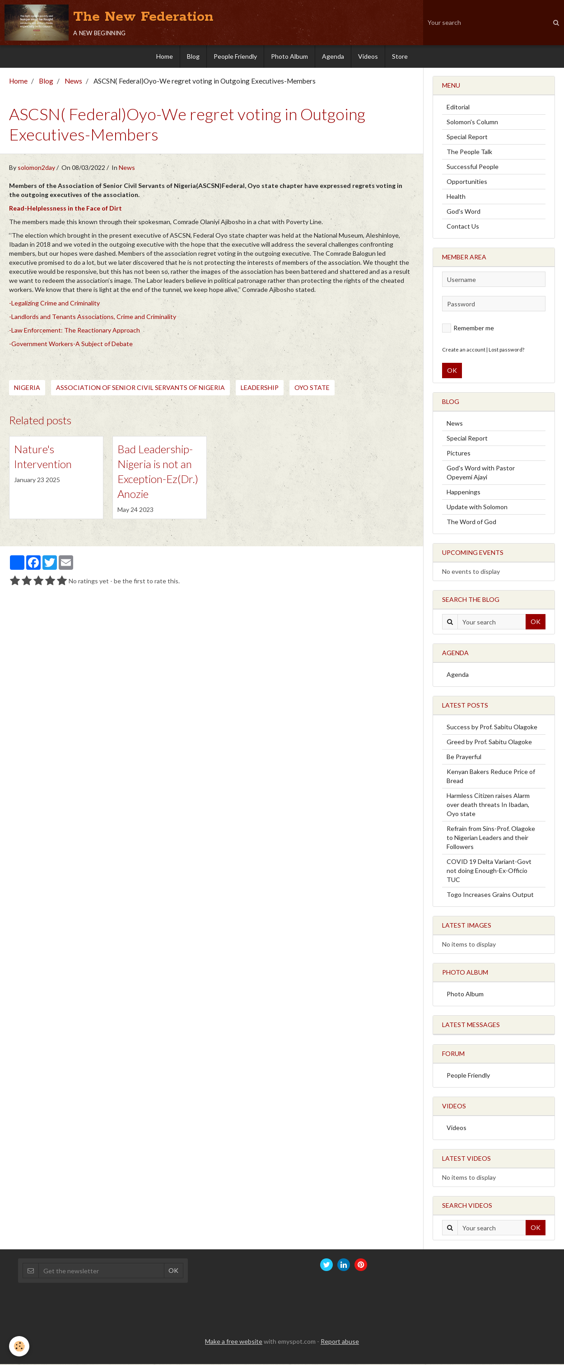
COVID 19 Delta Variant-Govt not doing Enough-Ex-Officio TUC (489, 871)
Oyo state (312, 388)
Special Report (467, 137)
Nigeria (27, 388)
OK (452, 371)
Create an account (463, 350)
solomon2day (36, 168)
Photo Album (289, 56)
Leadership (260, 388)
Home (164, 56)
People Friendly (235, 56)
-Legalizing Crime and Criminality (54, 304)
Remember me (468, 328)
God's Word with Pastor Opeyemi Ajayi (481, 473)
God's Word (463, 212)
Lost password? (506, 350)
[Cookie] (19, 1346)
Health (456, 197)
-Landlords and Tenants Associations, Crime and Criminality (92, 317)
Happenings (463, 493)
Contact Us (463, 227)
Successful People (473, 167)
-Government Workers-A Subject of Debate (71, 344)
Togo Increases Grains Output (490, 895)
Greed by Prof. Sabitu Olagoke (489, 742)
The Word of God (471, 522)
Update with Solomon (477, 507)
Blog (193, 56)
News (73, 82)
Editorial (458, 108)
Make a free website (233, 1342)
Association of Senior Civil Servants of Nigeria (140, 388)
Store (400, 56)
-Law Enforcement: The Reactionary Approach (74, 331)
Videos (368, 56)
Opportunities (467, 182)
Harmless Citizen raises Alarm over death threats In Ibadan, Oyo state (488, 805)
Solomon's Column (472, 123)
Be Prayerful (464, 757)
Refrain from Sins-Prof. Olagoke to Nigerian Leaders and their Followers (491, 838)
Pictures (459, 454)
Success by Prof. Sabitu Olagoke (492, 728)
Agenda (333, 56)
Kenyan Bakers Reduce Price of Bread (491, 777)
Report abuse (340, 1342)
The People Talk (469, 152)
